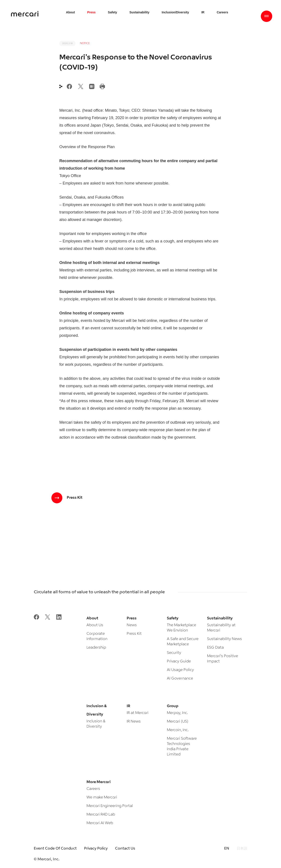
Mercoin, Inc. (178, 730)
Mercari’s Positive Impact (222, 658)
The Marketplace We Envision (181, 627)
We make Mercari (101, 797)
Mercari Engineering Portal (109, 806)
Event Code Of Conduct (55, 848)
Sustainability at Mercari (221, 627)
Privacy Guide (179, 661)
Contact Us (125, 848)
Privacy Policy (96, 848)
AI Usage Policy (180, 670)
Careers (93, 789)
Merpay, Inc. (177, 713)
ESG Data (215, 647)
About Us (94, 625)
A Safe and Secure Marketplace (182, 641)
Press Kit (134, 634)
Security (174, 653)
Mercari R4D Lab (100, 814)
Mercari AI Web (99, 823)
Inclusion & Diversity (95, 723)
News (132, 625)
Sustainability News (224, 639)
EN (226, 848)
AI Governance (180, 678)
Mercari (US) (177, 721)
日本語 (242, 848)
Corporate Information (96, 636)
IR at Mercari (137, 713)
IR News (134, 721)
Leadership (96, 647)
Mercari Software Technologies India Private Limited (182, 746)
